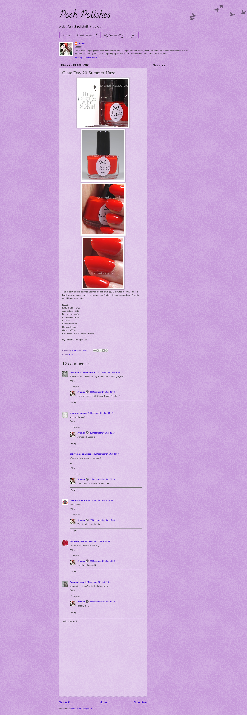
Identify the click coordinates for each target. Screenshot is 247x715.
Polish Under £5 (87, 35)
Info (132, 35)
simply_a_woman (78, 413)
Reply (72, 380)
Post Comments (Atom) (81, 708)
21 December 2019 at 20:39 (106, 454)
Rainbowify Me (77, 541)
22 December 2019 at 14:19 (97, 541)
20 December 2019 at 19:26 (110, 372)
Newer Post (66, 702)
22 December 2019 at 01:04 (100, 500)
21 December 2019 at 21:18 (102, 479)
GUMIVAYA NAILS (78, 500)
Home (66, 35)
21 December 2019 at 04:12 (100, 413)
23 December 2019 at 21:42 (102, 602)
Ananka (81, 43)
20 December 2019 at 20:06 (102, 392)
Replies (76, 386)
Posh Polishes (84, 15)
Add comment (70, 621)
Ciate (71, 354)
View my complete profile (86, 57)
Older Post (140, 702)
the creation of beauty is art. (83, 372)
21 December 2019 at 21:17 (102, 433)
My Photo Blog (113, 35)
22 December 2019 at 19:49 (102, 520)
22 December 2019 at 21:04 (98, 582)
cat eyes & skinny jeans (81, 454)
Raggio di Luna (77, 582)
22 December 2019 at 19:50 (102, 561)
